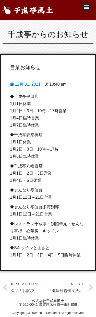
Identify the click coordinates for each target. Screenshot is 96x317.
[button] (86, 7)
